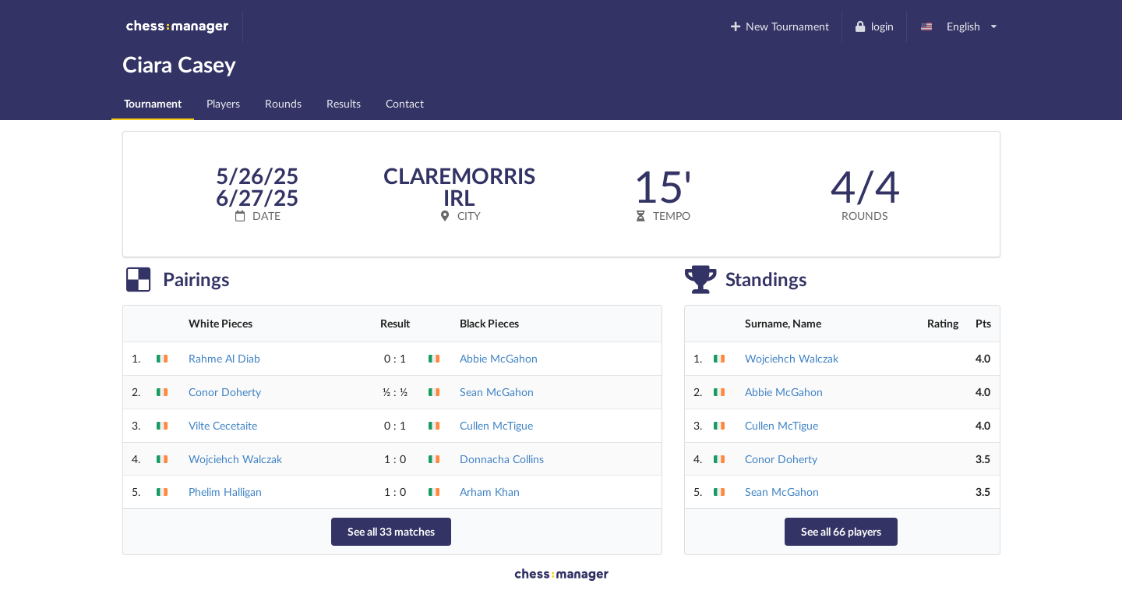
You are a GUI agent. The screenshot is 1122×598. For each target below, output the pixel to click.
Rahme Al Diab (224, 358)
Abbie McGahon (499, 358)
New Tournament (779, 26)
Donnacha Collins (502, 458)
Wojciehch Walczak (235, 458)
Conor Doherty (225, 391)
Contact (405, 103)
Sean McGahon (497, 391)
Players (223, 103)
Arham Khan (490, 491)
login (874, 26)
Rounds (283, 103)
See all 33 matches (391, 531)
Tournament (153, 103)
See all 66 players (841, 531)
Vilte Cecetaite (223, 425)
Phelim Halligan (225, 491)
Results (343, 103)
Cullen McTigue (496, 425)
